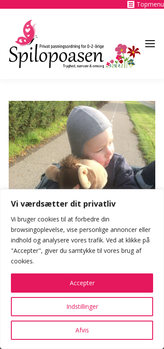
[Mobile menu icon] (150, 43)
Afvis (82, 330)
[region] (82, 269)
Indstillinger (82, 306)
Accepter (82, 283)
